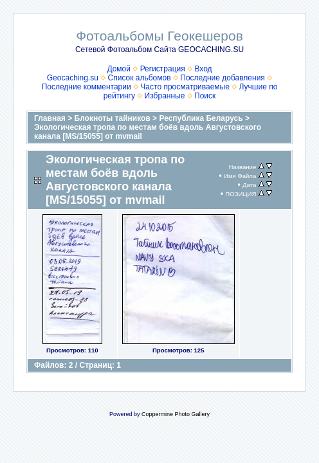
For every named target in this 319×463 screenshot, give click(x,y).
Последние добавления (222, 77)
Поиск (204, 95)
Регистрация (162, 68)
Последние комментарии (86, 86)
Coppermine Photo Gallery (175, 414)
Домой (119, 68)
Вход (203, 68)
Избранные (165, 95)
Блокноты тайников (112, 118)
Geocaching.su (72, 77)
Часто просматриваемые (185, 86)
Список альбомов (139, 77)
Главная (50, 118)
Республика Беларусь (200, 118)
